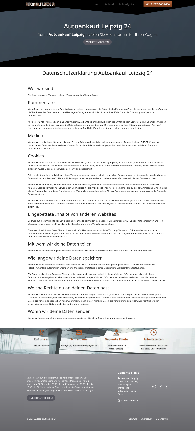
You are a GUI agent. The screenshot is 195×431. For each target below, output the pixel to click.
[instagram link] (154, 386)
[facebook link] (166, 386)
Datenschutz (162, 418)
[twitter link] (160, 386)
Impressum (146, 418)
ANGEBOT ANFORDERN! (97, 42)
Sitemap (133, 418)
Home (96, 4)
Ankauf (109, 4)
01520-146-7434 (41, 345)
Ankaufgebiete (131, 4)
